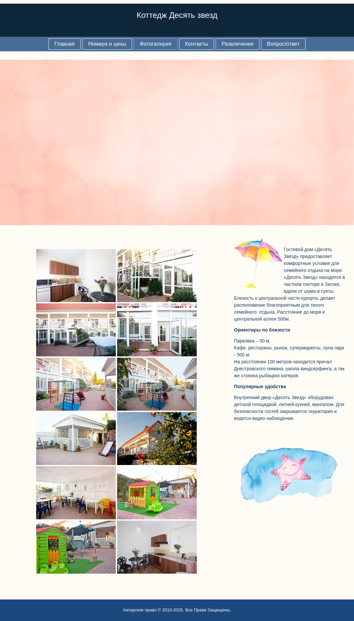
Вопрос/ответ (283, 44)
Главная (64, 44)
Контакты (196, 44)
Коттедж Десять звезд (177, 15)
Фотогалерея (156, 44)
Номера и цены (107, 44)
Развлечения (237, 44)
